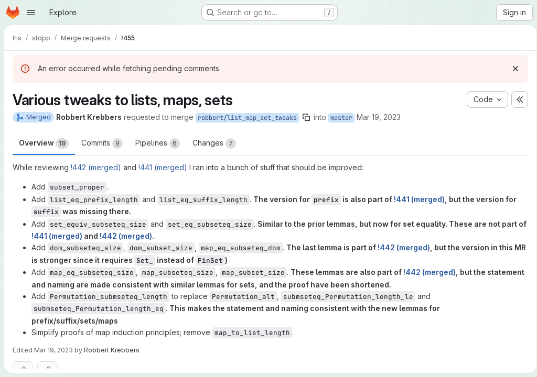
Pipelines (157, 143)
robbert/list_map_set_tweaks (247, 118)
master (341, 118)
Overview (44, 143)
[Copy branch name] (306, 117)
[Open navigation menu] (31, 12)
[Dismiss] (512, 68)
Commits (102, 143)
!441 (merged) (162, 167)
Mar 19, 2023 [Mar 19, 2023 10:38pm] (53, 350)
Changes (214, 143)
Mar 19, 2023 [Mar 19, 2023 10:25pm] (379, 117)
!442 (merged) (96, 167)
